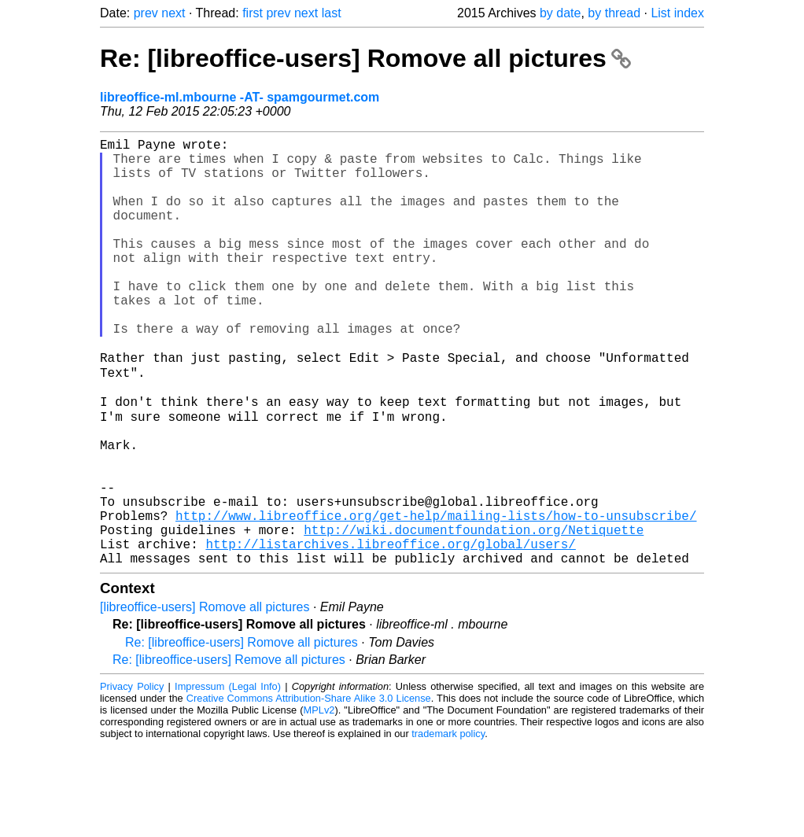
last (331, 13)
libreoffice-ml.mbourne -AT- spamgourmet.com (239, 97)
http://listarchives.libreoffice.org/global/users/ (390, 631)
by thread (614, 13)
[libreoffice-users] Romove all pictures (204, 698)
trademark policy (448, 825)
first (252, 13)
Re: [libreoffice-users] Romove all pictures (365, 58)
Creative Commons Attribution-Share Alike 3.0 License (308, 789)
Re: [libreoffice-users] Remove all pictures (228, 751)
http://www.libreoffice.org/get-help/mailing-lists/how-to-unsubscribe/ (435, 597)
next (173, 13)
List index (677, 13)
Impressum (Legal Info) (228, 778)
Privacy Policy (132, 778)
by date (560, 13)
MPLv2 (319, 801)
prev (146, 13)
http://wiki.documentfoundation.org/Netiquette (474, 614)
